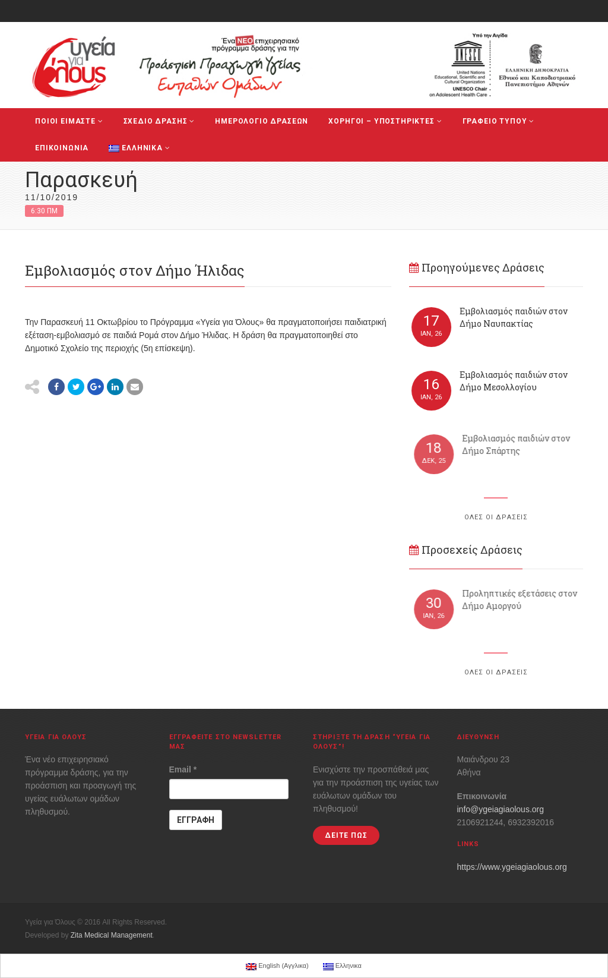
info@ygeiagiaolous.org (500, 809)
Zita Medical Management (112, 935)
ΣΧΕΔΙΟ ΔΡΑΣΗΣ (159, 121)
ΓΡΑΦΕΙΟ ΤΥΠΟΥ (499, 121)
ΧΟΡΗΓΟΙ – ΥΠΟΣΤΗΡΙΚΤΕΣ (385, 121)
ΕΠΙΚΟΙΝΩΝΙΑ (61, 148)
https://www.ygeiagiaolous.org (512, 867)
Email (183, 769)
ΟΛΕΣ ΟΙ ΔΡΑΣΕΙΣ (496, 517)
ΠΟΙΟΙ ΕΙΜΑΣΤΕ (69, 121)
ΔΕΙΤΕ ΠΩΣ (346, 835)
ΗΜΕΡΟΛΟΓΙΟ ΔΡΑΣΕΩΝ (261, 121)
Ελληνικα (139, 148)
